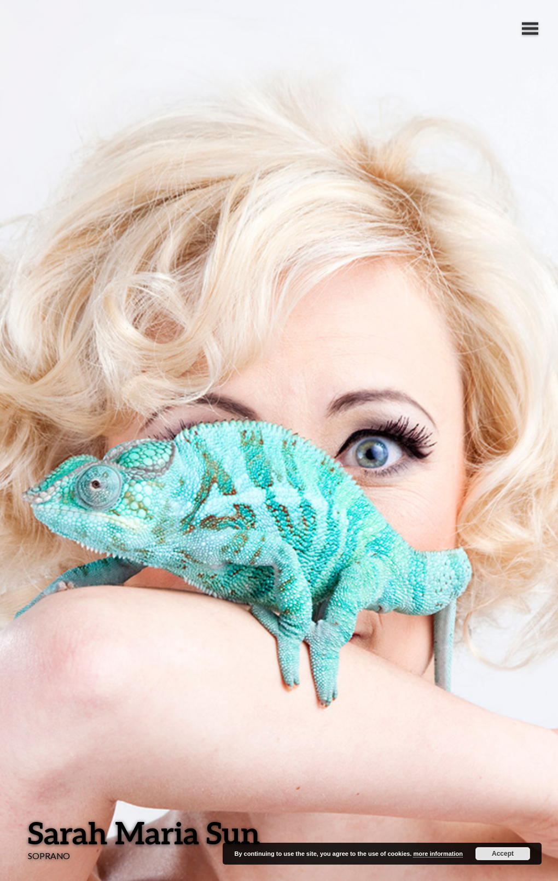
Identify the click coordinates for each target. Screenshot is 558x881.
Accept (503, 853)
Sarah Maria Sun (144, 832)
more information (437, 853)
